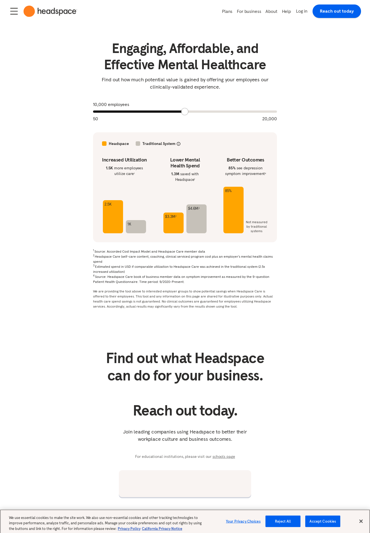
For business (249, 11)
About (271, 11)
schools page (223, 456)
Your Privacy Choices (243, 523)
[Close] (361, 524)
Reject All (283, 523)
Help (286, 11)
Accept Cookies (322, 523)
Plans (227, 11)
